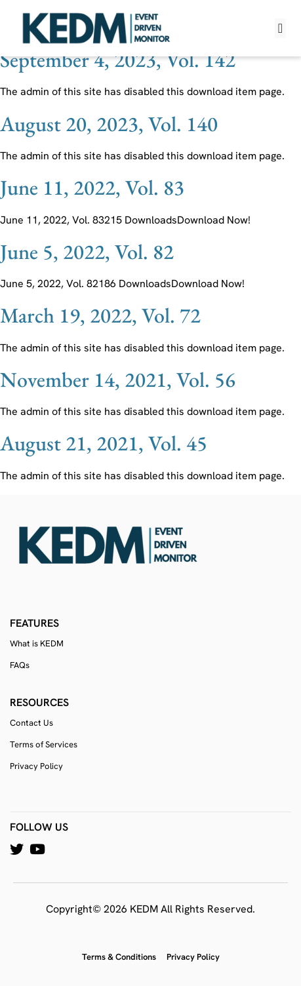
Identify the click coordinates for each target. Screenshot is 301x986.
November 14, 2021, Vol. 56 (117, 379)
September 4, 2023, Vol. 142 (117, 59)
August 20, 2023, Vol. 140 (109, 124)
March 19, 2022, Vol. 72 (100, 315)
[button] (280, 28)
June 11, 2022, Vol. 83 (92, 187)
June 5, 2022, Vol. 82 (87, 252)
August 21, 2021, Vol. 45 (103, 443)
